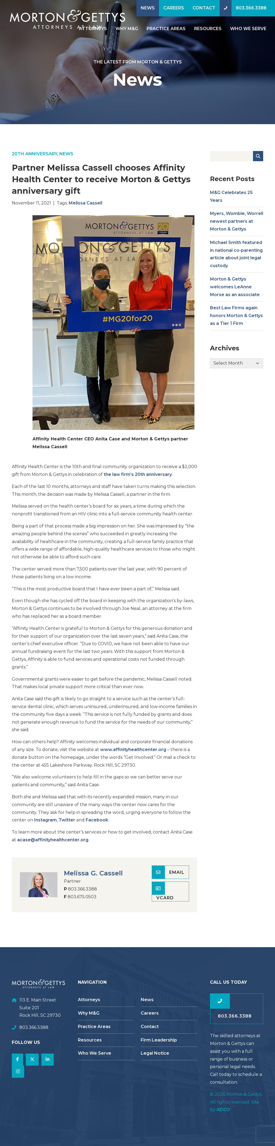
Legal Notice (155, 1053)
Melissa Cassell (85, 208)
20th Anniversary (34, 159)
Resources (208, 28)
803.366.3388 (251, 7)
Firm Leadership (159, 1040)
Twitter (67, 825)
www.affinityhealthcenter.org (133, 754)
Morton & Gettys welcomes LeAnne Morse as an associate (235, 292)
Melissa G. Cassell (93, 878)
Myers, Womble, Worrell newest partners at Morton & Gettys (236, 226)
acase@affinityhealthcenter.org (52, 845)
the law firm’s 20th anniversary (138, 479)
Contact (204, 7)
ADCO (223, 1109)
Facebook (97, 825)
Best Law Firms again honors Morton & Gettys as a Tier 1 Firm (236, 321)
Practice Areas (166, 28)
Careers (173, 7)
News (148, 7)
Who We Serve (248, 28)
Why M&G (126, 28)
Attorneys (89, 999)
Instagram (45, 825)
